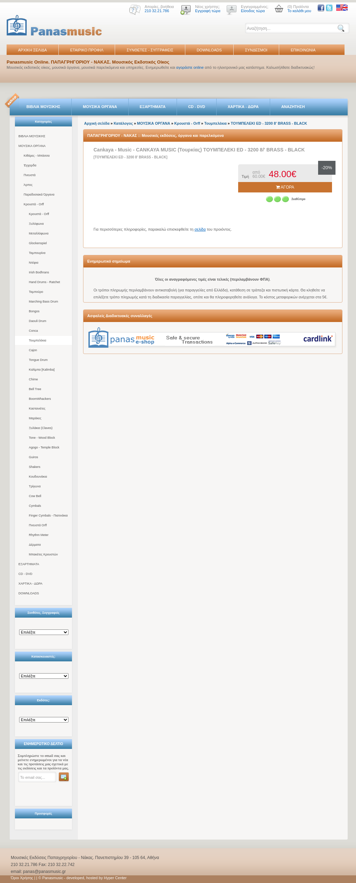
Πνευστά (29, 175)
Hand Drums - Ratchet (44, 282)
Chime (33, 379)
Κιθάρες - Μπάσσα (37, 155)
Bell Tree (35, 389)
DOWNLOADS (209, 50)
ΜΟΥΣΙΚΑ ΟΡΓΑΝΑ (100, 107)
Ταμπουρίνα (37, 253)
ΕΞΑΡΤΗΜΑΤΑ (152, 107)
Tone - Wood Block (42, 437)
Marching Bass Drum (43, 301)
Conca (33, 330)
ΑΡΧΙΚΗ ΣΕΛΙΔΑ (32, 50)
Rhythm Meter (39, 535)
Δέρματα (35, 544)
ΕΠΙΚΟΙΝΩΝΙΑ (303, 50)
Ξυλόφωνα (36, 223)
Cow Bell (35, 496)
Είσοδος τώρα (253, 11)
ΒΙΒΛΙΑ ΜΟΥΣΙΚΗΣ (43, 107)
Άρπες (28, 185)
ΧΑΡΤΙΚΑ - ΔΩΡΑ (243, 107)
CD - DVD (196, 107)
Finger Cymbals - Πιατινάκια (48, 515)
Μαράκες (35, 418)
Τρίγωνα (35, 486)
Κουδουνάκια (38, 476)
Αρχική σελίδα (97, 123)
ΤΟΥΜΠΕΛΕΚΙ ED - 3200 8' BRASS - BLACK (269, 123)
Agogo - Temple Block (44, 447)
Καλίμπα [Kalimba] (42, 369)
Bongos (34, 311)
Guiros (33, 457)
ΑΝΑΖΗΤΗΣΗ (293, 107)
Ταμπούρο (36, 292)
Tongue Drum (38, 360)
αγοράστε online (190, 67)
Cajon (33, 350)
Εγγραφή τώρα (207, 11)
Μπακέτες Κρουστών (43, 554)
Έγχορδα (30, 165)
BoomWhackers (40, 399)
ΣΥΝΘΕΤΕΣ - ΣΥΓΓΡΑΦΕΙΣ (150, 50)
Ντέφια (33, 262)
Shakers (34, 467)
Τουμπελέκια (37, 340)
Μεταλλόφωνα (39, 233)
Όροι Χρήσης (22, 878)
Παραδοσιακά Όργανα (39, 194)
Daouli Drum (37, 321)
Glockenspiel (38, 243)
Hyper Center (115, 878)
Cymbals (35, 505)
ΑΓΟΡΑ (285, 187)
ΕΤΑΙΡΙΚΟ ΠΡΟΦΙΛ (87, 50)
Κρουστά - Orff (34, 204)
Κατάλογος (123, 123)
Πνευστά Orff (38, 525)
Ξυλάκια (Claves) (40, 428)
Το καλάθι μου (299, 11)
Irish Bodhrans (39, 272)
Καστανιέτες (37, 408)
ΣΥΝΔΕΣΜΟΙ (256, 50)
